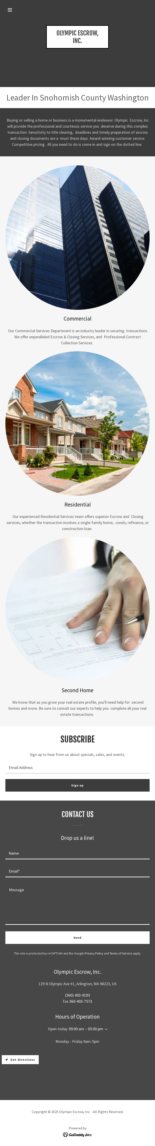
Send (77, 938)
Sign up (77, 785)
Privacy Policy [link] (94, 953)
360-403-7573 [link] (80, 1001)
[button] (9, 9)
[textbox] (77, 767)
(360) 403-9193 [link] (77, 995)
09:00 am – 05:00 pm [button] (86, 1028)
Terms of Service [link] (121, 953)
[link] (77, 41)
